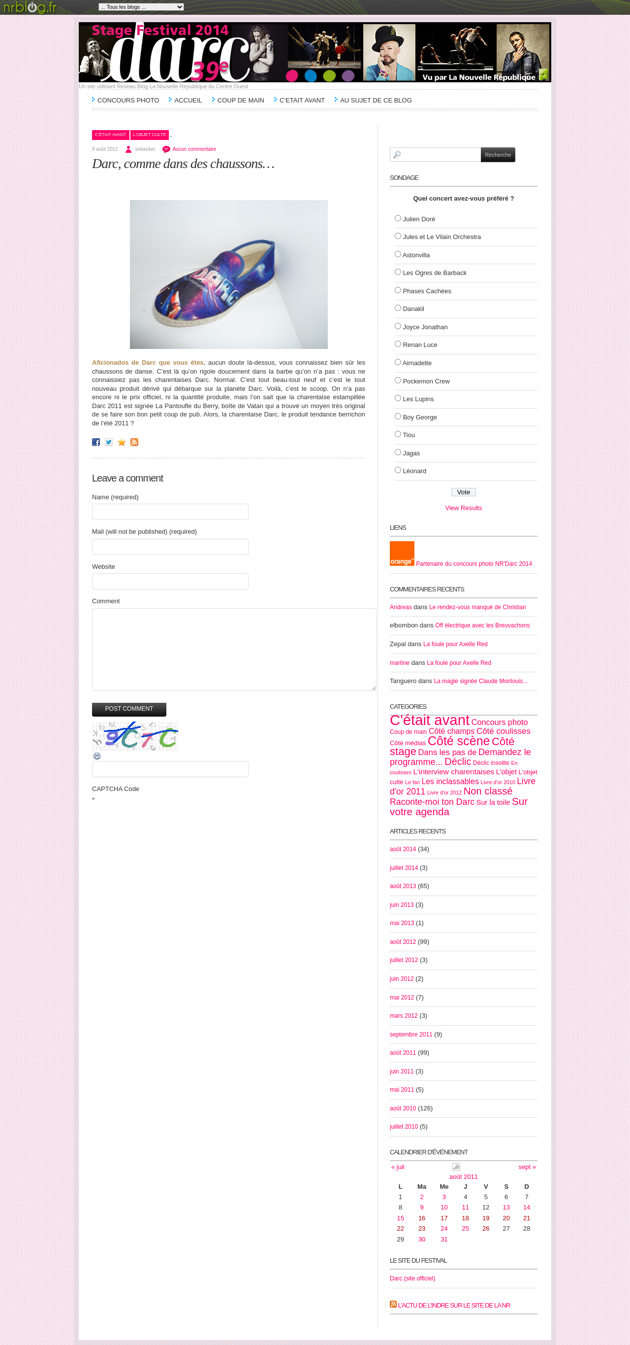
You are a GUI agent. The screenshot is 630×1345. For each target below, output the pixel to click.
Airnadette (417, 363)
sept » (527, 1167)
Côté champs (451, 731)
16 (421, 1218)
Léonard (415, 471)
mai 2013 (402, 923)
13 (506, 1207)
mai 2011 (402, 1089)
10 (444, 1207)
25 (465, 1228)
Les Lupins (418, 399)
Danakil (413, 308)
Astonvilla (416, 255)
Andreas (401, 607)
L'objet (506, 772)
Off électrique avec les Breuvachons (483, 625)
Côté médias (408, 743)
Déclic (457, 761)
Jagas (411, 453)
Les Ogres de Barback (435, 272)
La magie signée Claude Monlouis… (481, 681)
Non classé (488, 791)
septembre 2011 (411, 1034)
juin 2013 (402, 904)
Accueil (188, 100)
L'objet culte (149, 134)
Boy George (420, 417)
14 (526, 1207)
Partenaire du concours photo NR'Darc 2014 (461, 563)
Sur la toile (493, 802)
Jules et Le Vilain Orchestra (442, 237)
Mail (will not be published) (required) (144, 531)
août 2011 (403, 1052)
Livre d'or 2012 (444, 792)
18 (465, 1218)
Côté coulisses (503, 731)
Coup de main (241, 100)
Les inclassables (449, 781)
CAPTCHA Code (115, 789)
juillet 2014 (404, 867)
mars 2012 (404, 1015)
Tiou (409, 435)
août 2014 (403, 849)
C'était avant (110, 134)
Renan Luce (420, 344)
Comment (106, 601)
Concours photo (500, 722)
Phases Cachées (427, 291)
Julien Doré (419, 219)
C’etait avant (302, 100)
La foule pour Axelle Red (455, 644)
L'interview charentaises (453, 771)
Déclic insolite (491, 762)
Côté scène (459, 741)
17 (444, 1218)
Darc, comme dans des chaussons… (183, 163)
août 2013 (403, 886)
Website (103, 566)
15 (400, 1218)
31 (444, 1239)
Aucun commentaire (194, 149)
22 (400, 1228)
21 (526, 1218)
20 (506, 1218)
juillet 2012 (404, 960)
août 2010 (403, 1108)
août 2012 (403, 941)
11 (465, 1207)
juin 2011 (402, 1071)
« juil (398, 1167)
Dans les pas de (447, 752)
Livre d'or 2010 (497, 782)
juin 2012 (402, 978)
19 (485, 1218)
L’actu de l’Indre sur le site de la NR (454, 1305)
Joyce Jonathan (425, 327)
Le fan (412, 782)
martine (400, 662)
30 (421, 1239)
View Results (463, 508)
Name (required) (115, 497)
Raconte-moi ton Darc (432, 802)
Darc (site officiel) (412, 1278)
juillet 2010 (404, 1126)
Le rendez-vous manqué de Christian (477, 607)
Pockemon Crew (426, 381)
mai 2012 (402, 997)
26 (485, 1228)
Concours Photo (128, 100)
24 (444, 1228)
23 (421, 1228)
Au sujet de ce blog (376, 100)
